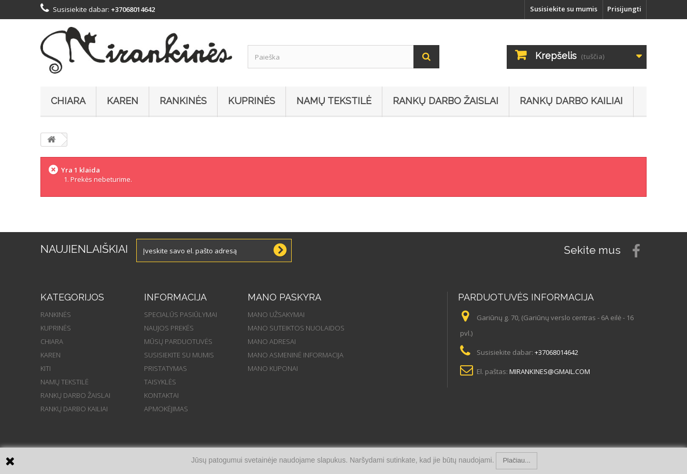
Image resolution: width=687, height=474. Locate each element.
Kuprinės (251, 100)
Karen (122, 100)
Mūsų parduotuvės (178, 341)
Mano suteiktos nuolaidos (296, 328)
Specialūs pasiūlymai (180, 314)
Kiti (45, 368)
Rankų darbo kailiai (571, 100)
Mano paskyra (284, 297)
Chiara (68, 100)
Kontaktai (161, 395)
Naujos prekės (169, 328)
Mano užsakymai (276, 314)
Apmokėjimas (166, 408)
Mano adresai (272, 341)
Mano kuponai (273, 368)
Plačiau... (516, 460)
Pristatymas (165, 368)
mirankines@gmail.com (549, 371)
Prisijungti (624, 8)
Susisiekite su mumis (563, 8)
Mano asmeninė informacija (296, 355)
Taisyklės (160, 381)
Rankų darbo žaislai (445, 100)
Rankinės (183, 100)
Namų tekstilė (333, 100)
